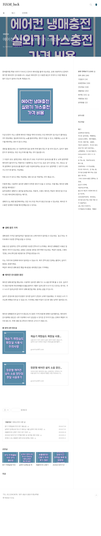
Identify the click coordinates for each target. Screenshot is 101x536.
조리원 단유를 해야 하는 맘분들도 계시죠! (87, 174)
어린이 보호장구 (83, 145)
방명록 (24, 12)
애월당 (94, 209)
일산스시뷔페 (82, 184)
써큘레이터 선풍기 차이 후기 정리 (16, 465)
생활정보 (8, 455)
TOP (96, 528)
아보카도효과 (90, 160)
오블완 (92, 142)
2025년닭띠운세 (83, 197)
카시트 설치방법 (83, 136)
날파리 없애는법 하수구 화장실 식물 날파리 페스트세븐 (24, 462)
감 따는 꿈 (93, 169)
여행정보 (83, 98)
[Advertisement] (35, 418)
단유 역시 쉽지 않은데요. (86, 148)
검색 (91, 4)
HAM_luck (11, 4)
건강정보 (83, 87)
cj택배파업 (81, 151)
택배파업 (92, 136)
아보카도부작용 (83, 188)
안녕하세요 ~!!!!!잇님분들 (86, 166)
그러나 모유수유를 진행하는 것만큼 (88, 180)
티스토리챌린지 (91, 151)
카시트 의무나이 (83, 169)
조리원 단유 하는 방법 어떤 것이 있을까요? (87, 201)
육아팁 (83, 95)
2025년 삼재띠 (83, 139)
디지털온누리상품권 (84, 209)
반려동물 (83, 102)
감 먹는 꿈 (81, 160)
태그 (13, 12)
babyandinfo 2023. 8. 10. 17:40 (86, 155)
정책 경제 (83, 75)
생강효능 (92, 197)
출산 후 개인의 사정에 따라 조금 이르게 (87, 192)
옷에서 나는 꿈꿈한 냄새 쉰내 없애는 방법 (19, 471)
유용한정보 (84, 83)
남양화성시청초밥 (83, 133)
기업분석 (83, 79)
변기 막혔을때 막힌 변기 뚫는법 (16, 459)
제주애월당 (92, 139)
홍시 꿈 (80, 163)
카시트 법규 (93, 145)
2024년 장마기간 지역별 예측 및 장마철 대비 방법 (22, 468)
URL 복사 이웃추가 (84, 206)
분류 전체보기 (86, 71)
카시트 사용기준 (83, 142)
